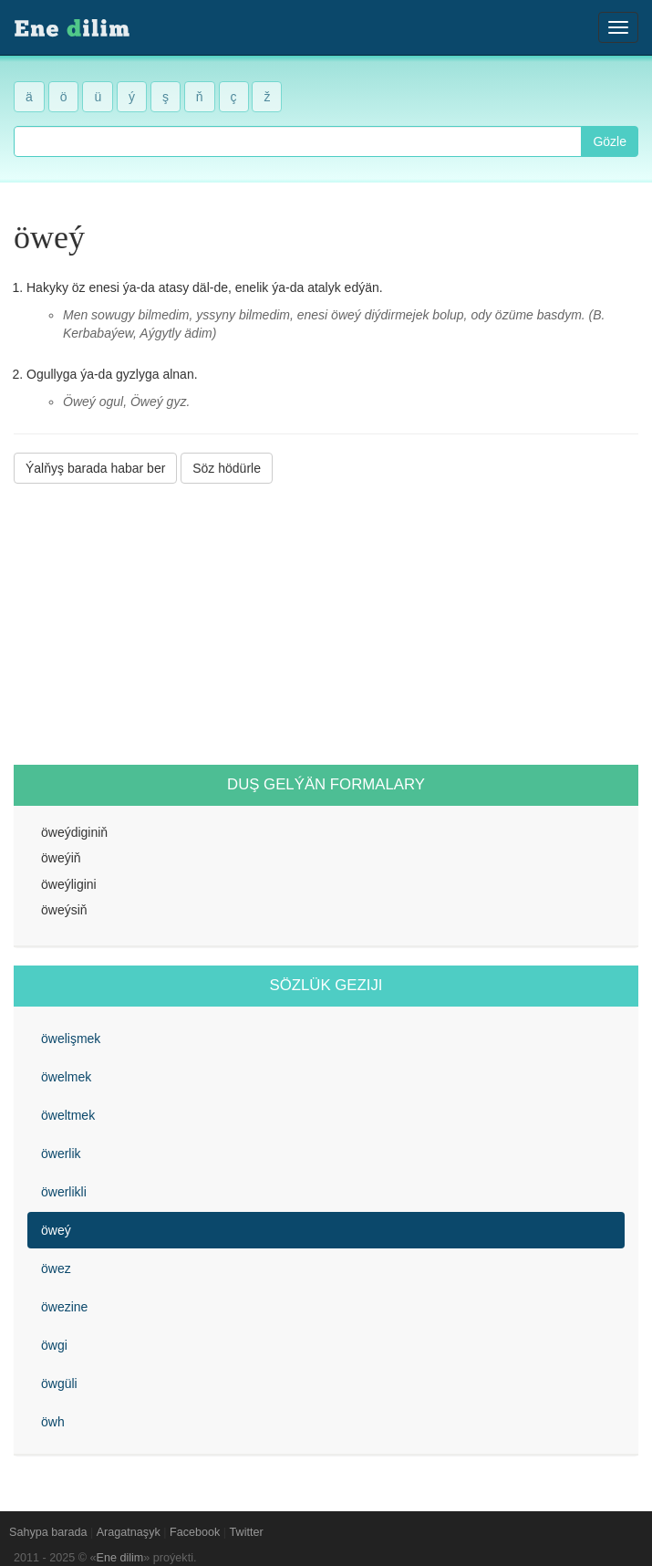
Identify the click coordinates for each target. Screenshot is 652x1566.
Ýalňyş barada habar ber (95, 468)
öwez (56, 1268)
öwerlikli (64, 1192)
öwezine (64, 1307)
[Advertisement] (326, 624)
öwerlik (61, 1153)
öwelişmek (70, 1038)
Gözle (609, 141)
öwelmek (66, 1077)
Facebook (195, 1532)
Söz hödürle (226, 468)
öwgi (54, 1345)
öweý (56, 1230)
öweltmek (68, 1115)
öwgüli (59, 1383)
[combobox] (298, 141)
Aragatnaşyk (128, 1532)
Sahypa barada (48, 1532)
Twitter (247, 1532)
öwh (53, 1422)
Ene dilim (120, 1557)
